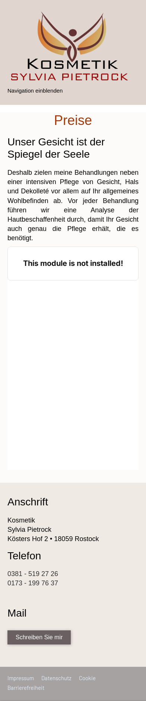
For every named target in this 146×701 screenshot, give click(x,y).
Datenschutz (56, 678)
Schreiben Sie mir (39, 637)
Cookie (87, 678)
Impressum (20, 678)
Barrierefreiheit (25, 687)
